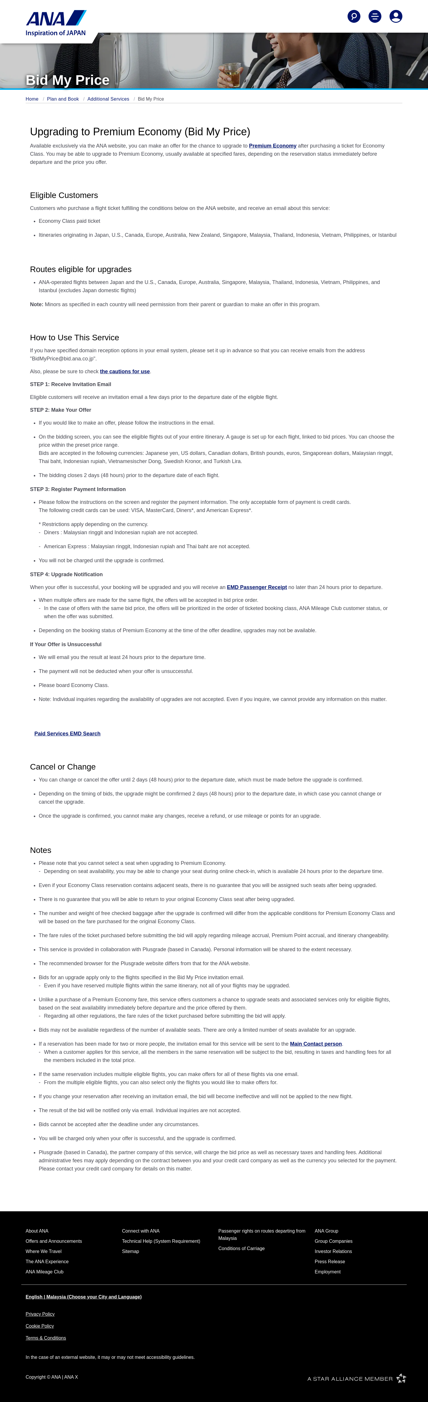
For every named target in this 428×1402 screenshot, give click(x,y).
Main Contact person (316, 1044)
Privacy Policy (40, 1314)
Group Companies (334, 1241)
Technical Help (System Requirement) (161, 1241)
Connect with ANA (141, 1230)
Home (33, 99)
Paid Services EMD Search (67, 734)
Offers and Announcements (54, 1241)
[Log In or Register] (396, 16)
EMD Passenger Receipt (257, 587)
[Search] (354, 16)
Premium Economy (273, 146)
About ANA (37, 1230)
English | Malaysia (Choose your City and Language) (84, 1296)
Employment (328, 1271)
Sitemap (130, 1251)
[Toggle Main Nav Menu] (375, 16)
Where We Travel (43, 1251)
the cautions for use (125, 371)
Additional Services (109, 99)
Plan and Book (63, 99)
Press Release (330, 1261)
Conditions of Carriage (242, 1248)
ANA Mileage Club (45, 1271)
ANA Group (326, 1230)
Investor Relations (333, 1251)
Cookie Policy (40, 1326)
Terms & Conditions (46, 1338)
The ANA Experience (47, 1261)
